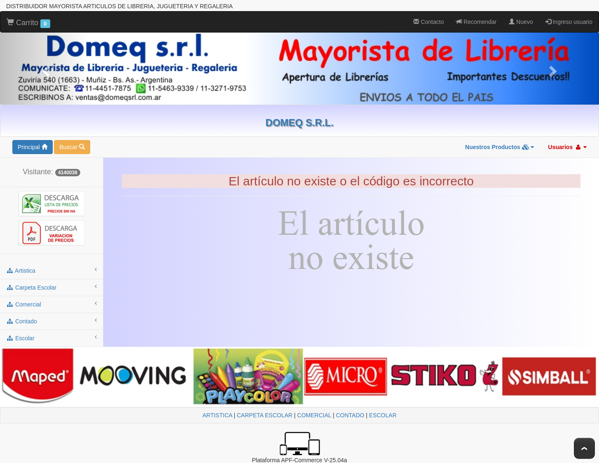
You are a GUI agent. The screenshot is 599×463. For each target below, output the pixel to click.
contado (51, 321)
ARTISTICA (217, 415)
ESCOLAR (382, 415)
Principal (32, 147)
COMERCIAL (314, 415)
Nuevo (521, 22)
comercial (51, 304)
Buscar (71, 147)
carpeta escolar (51, 287)
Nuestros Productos (499, 147)
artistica (51, 270)
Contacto (428, 22)
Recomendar (476, 22)
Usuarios (567, 147)
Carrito (28, 23)
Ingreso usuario (568, 22)
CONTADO (350, 415)
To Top (584, 448)
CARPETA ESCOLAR (264, 415)
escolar (51, 337)
